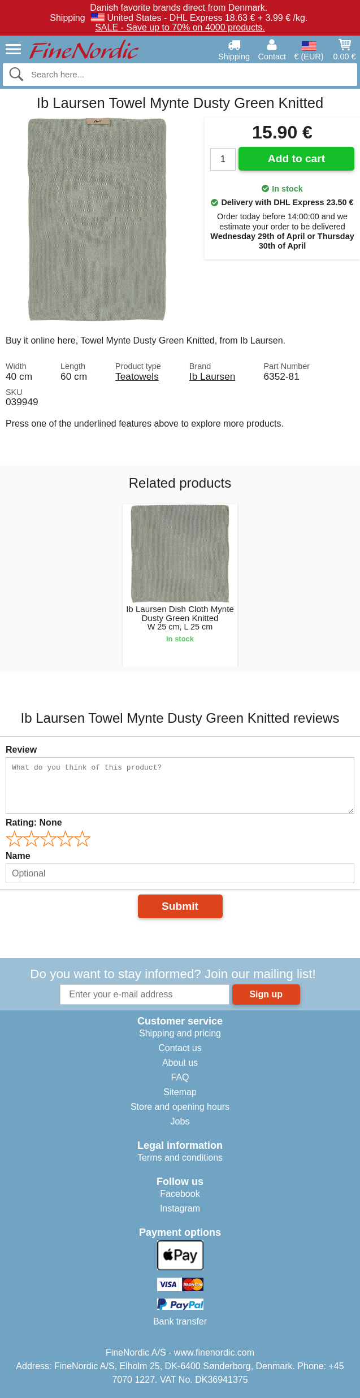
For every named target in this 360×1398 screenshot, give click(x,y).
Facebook (179, 1194)
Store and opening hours (180, 1107)
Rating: (34, 822)
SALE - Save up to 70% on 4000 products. (180, 27)
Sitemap (180, 1092)
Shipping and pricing (180, 1033)
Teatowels (137, 376)
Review (21, 749)
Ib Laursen (212, 376)
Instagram (180, 1208)
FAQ (180, 1077)
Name (18, 856)
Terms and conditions (180, 1157)
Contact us (179, 1048)
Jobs (180, 1121)
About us (180, 1062)
